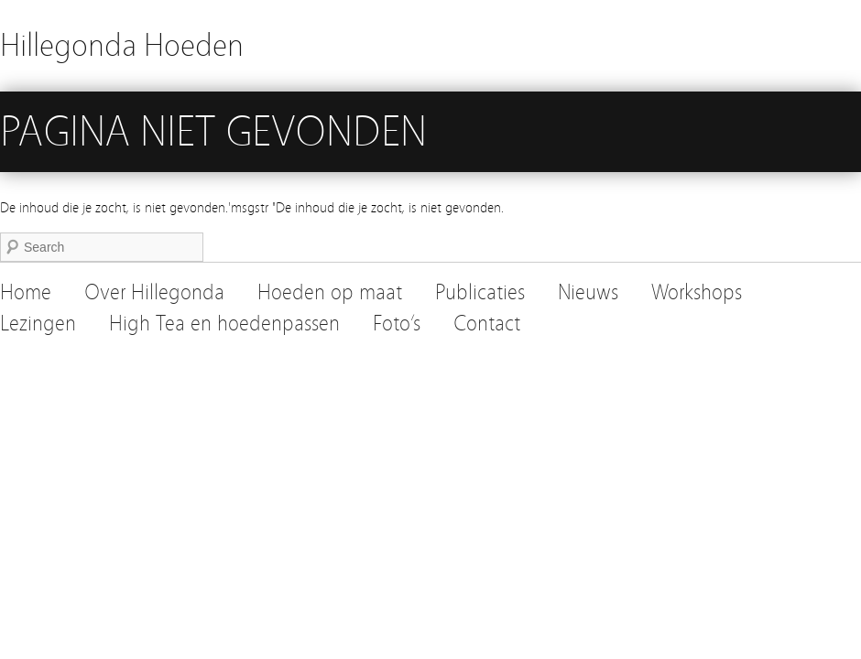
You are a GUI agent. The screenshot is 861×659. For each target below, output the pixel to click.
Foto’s (396, 323)
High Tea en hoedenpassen (224, 323)
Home (25, 292)
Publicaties (480, 292)
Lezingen (38, 323)
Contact (486, 323)
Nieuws (588, 292)
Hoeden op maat (329, 292)
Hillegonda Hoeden (122, 45)
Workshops (696, 292)
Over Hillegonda (154, 292)
